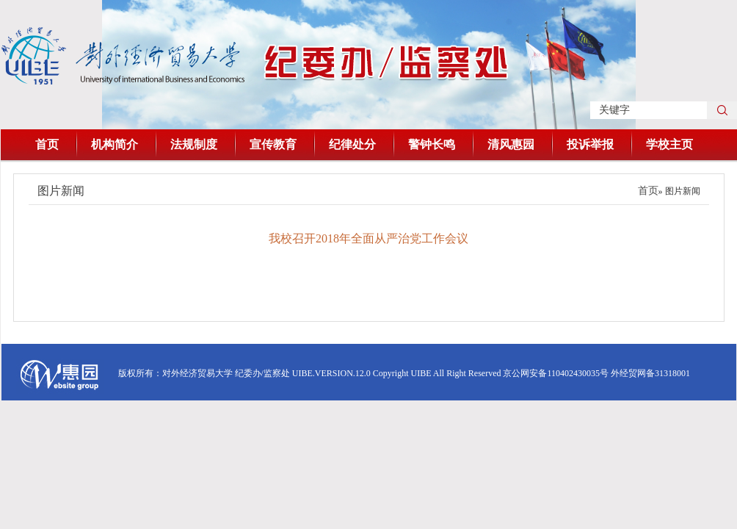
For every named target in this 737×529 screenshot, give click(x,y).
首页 (47, 144)
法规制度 (193, 144)
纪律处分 (352, 144)
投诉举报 (590, 144)
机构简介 (114, 144)
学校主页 (669, 144)
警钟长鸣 (431, 144)
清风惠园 (510, 144)
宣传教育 (273, 144)
